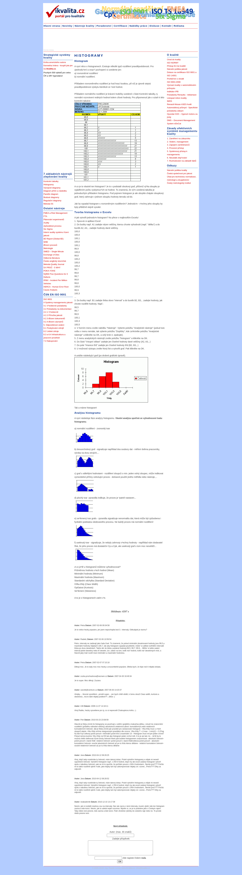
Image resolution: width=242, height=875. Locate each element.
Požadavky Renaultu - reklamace (181, 95)
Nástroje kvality (84, 25)
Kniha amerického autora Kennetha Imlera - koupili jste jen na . (58, 65)
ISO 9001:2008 (173, 82)
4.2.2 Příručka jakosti (53, 315)
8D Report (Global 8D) (53, 239)
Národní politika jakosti (177, 69)
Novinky (67, 25)
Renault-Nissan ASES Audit (179, 104)
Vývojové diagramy (52, 188)
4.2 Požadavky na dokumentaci (57, 309)
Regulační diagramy (52, 200)
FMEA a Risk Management (55, 213)
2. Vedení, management (177, 142)
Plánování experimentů (54, 219)
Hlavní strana (52, 25)
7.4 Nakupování (51, 341)
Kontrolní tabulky (51, 181)
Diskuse (155, 25)
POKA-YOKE (49, 271)
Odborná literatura (52, 258)
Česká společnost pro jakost (179, 173)
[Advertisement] (68, 39)
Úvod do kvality (174, 59)
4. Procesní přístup (175, 148)
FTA (45, 216)
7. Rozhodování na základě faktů (181, 161)
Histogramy (49, 184)
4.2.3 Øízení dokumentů (54, 318)
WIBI (46, 242)
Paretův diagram (51, 194)
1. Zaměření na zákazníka (178, 138)
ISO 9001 (48, 299)
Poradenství (103, 25)
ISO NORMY (172, 63)
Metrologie (48, 248)
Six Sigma (48, 229)
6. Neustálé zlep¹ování (177, 158)
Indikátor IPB (172, 91)
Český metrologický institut (179, 183)
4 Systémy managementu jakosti (58, 302)
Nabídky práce (138, 25)
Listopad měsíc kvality (177, 98)
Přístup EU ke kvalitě (176, 66)
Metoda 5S (48, 204)
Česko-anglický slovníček (55, 261)
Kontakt (166, 25)
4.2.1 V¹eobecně (51, 312)
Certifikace (120, 25)
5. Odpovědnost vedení (54, 325)
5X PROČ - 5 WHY (52, 267)
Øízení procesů (50, 245)
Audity (46, 223)
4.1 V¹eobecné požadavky (55, 306)
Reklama (179, 25)
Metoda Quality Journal (54, 264)
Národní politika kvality (177, 170)
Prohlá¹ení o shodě (175, 79)
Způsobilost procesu (52, 226)
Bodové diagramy (51, 197)
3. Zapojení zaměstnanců (178, 145)
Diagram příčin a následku (55, 191)
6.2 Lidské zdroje (51, 331)
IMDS (169, 101)
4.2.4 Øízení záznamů (53, 322)
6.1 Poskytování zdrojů (54, 328)
